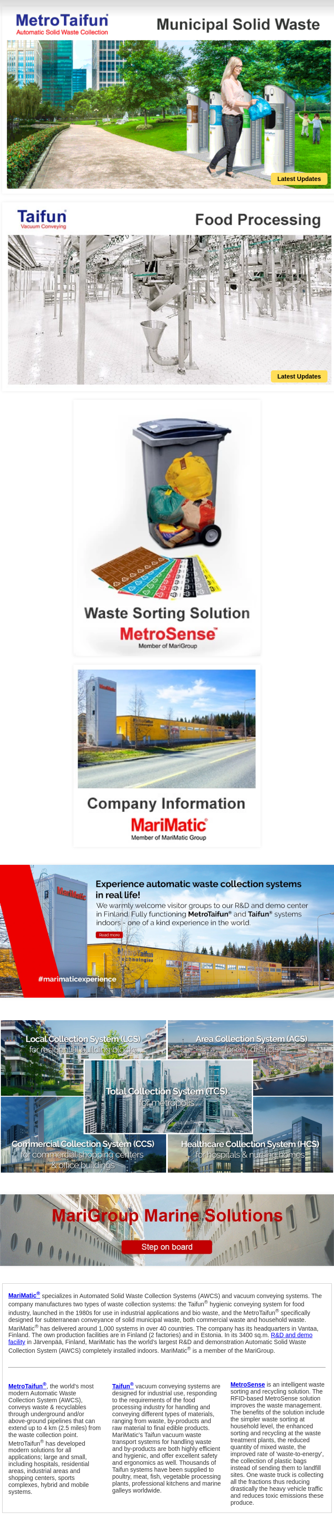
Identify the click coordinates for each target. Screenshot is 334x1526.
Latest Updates (299, 178)
